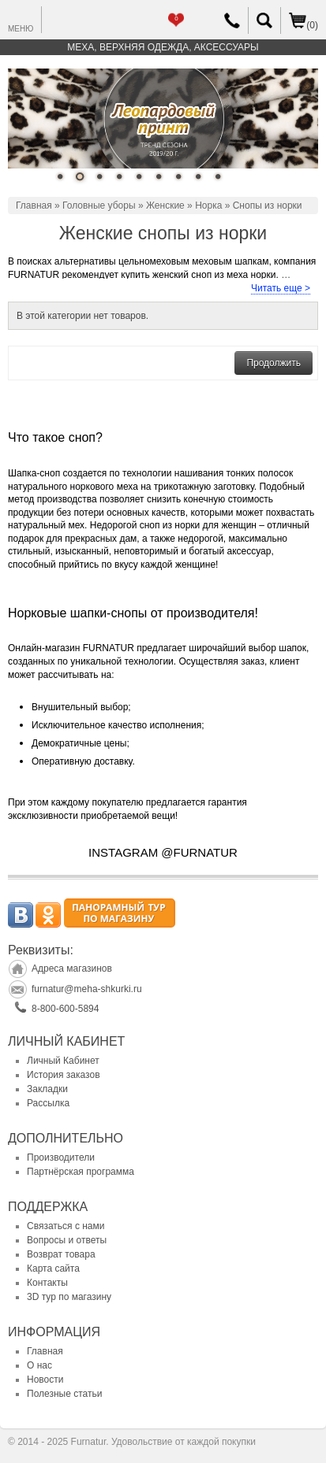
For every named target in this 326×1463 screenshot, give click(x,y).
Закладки (47, 1088)
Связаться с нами (65, 1226)
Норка (208, 205)
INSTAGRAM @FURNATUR (163, 852)
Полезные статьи (64, 1393)
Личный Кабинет (63, 1060)
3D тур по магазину (69, 1296)
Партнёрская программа (80, 1171)
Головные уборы (99, 205)
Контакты (47, 1282)
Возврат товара (61, 1254)
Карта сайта (53, 1268)
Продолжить (273, 363)
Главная (34, 205)
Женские (165, 205)
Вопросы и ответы (67, 1240)
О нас (39, 1365)
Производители (61, 1157)
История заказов (63, 1074)
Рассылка (48, 1103)
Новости (45, 1379)
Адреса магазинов (72, 968)
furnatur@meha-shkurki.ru (87, 988)
